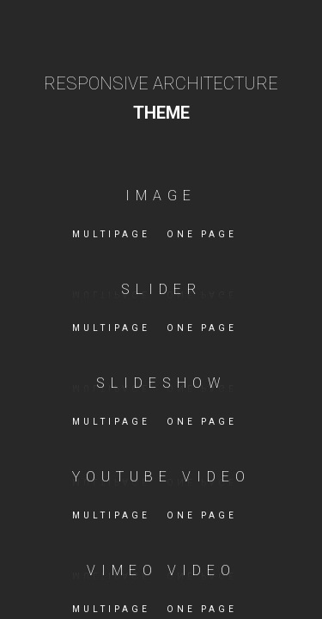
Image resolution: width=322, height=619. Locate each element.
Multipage (111, 234)
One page (202, 234)
